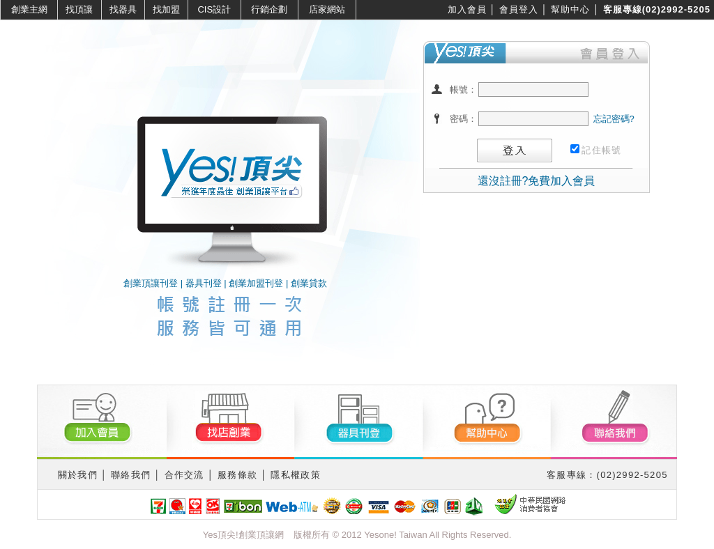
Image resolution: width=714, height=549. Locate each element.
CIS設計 (214, 9)
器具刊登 (203, 283)
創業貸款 (309, 283)
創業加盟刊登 (256, 283)
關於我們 (78, 475)
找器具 (123, 9)
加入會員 (467, 9)
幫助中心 (570, 9)
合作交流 (184, 475)
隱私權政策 (296, 475)
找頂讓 (79, 9)
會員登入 (518, 9)
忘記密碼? (614, 119)
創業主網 (29, 9)
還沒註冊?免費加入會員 (536, 181)
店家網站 (327, 9)
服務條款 (237, 475)
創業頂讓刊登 (150, 283)
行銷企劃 (269, 9)
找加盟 (166, 9)
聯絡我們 (131, 475)
